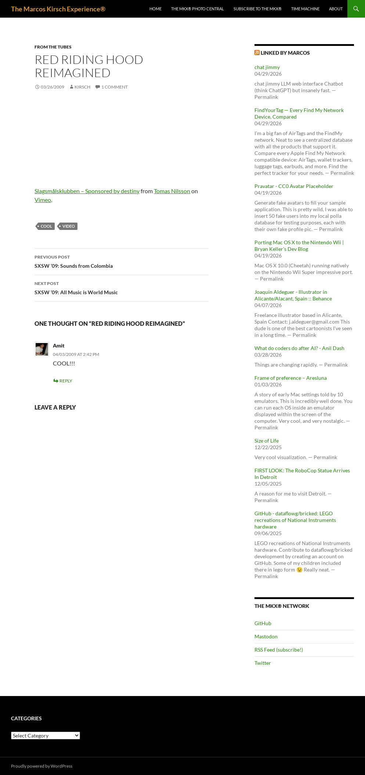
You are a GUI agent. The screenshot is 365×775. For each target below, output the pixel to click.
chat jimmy (267, 67)
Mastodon (266, 636)
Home (155, 8)
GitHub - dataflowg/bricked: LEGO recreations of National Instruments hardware (295, 520)
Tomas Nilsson (172, 190)
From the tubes (53, 47)
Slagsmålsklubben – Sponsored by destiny (87, 190)
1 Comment (114, 87)
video (68, 226)
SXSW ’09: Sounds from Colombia (122, 261)
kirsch (82, 87)
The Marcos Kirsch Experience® (58, 9)
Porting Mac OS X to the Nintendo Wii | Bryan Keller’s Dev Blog (299, 245)
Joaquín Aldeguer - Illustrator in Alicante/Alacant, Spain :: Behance (293, 295)
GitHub (262, 623)
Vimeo (43, 199)
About (336, 8)
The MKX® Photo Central (197, 8)
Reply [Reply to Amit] (65, 380)
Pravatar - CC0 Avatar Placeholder (293, 186)
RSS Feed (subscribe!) (278, 649)
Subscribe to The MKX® (258, 8)
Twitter (262, 663)
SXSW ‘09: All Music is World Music (122, 287)
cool (46, 226)
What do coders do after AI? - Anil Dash (299, 348)
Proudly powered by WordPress (41, 766)
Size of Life (266, 440)
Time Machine (305, 8)
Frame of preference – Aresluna (290, 378)
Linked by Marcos (285, 53)
